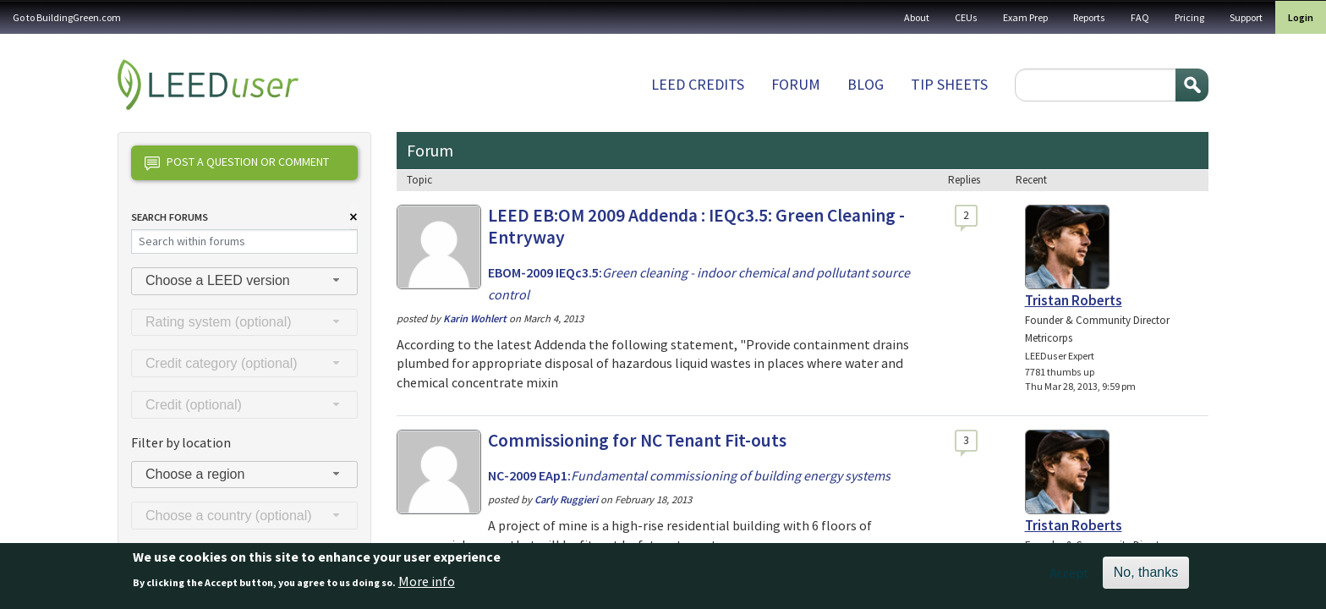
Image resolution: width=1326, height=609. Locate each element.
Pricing (1189, 17)
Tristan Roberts (1073, 300)
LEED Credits (697, 84)
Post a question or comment (237, 163)
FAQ (1140, 17)
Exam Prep (1025, 17)
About (916, 17)
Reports (1089, 17)
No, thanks (1146, 572)
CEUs (966, 17)
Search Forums (169, 217)
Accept (1069, 572)
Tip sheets (949, 84)
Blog (865, 84)
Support (1246, 17)
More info (426, 581)
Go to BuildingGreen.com (67, 17)
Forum (795, 84)
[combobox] (244, 281)
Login (1300, 17)
